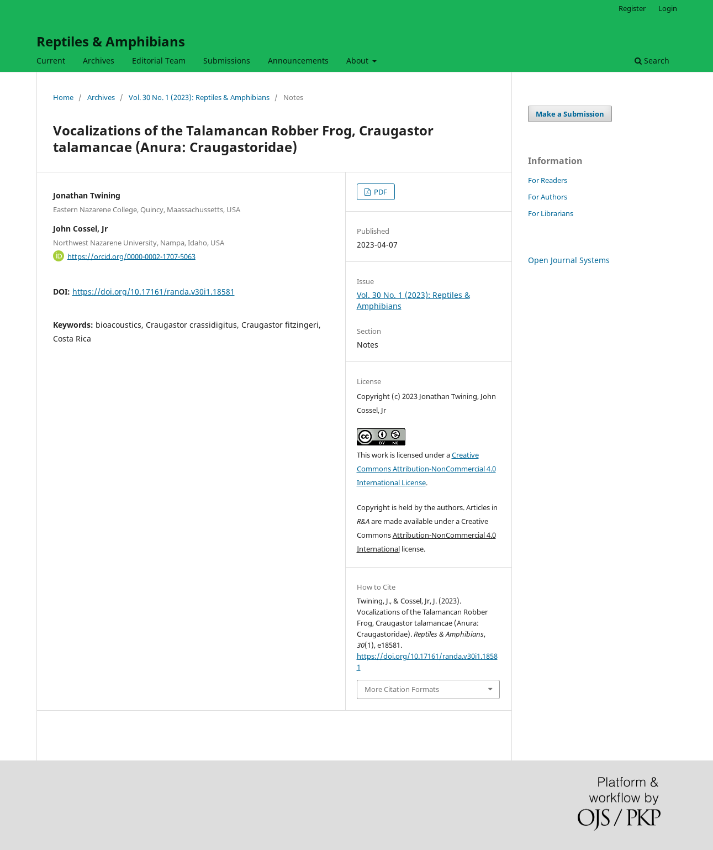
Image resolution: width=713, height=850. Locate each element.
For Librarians (550, 213)
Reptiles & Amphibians (110, 41)
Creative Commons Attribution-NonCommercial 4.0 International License (426, 468)
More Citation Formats (402, 689)
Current (50, 60)
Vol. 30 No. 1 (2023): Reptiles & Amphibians (199, 97)
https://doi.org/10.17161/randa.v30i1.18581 (153, 291)
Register (632, 8)
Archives (98, 60)
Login (667, 8)
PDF (379, 192)
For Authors (547, 197)
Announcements (298, 60)
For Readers (547, 180)
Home (63, 97)
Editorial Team (159, 60)
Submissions (226, 60)
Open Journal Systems (569, 260)
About (358, 60)
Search (652, 60)
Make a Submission (570, 114)
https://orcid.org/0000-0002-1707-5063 (131, 256)
